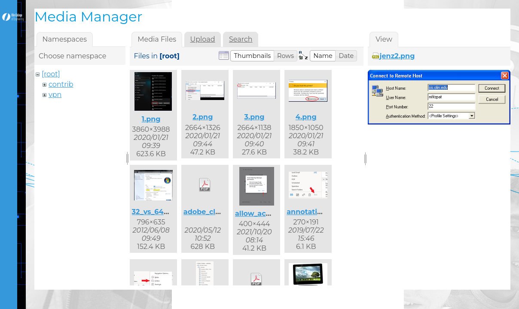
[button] (252, 55)
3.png (254, 117)
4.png (306, 117)
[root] (51, 74)
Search (241, 39)
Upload (202, 39)
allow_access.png (266, 213)
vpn (55, 95)
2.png (202, 117)
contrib (61, 84)
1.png (151, 119)
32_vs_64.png (156, 212)
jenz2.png (397, 56)
